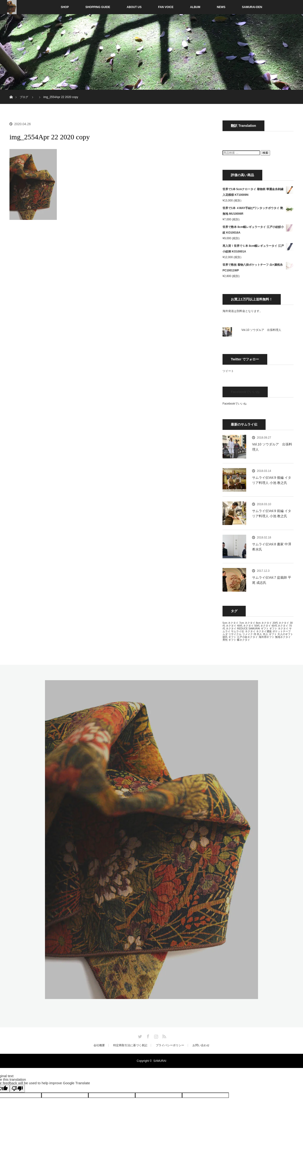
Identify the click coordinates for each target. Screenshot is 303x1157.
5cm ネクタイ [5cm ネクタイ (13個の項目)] (230, 622)
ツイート (228, 371)
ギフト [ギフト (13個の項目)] (265, 628)
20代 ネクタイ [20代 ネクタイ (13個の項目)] (280, 622)
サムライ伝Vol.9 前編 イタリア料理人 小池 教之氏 (271, 513)
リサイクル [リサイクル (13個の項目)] (234, 634)
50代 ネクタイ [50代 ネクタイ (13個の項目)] (262, 625)
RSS (163, 1035)
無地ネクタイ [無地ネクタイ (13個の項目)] (283, 637)
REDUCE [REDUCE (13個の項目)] (242, 628)
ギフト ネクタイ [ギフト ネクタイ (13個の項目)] (278, 628)
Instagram (155, 1035)
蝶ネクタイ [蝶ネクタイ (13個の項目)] (243, 639)
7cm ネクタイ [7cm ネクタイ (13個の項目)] (247, 622)
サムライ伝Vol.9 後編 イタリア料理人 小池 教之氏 (271, 480)
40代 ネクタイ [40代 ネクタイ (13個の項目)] (245, 625)
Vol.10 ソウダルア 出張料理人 (261, 330)
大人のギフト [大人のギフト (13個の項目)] (285, 634)
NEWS (221, 7)
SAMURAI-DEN (252, 7)
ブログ (24, 97)
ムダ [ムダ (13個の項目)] (225, 634)
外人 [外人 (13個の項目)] (259, 634)
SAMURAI (159, 1061)
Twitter (139, 1035)
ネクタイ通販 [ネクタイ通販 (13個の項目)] (264, 631)
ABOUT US (134, 7)
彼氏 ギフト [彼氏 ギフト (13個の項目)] (229, 637)
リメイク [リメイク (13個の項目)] (247, 634)
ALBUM (195, 7)
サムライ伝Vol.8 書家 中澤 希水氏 (271, 546)
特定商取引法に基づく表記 (130, 1045)
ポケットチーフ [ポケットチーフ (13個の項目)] (281, 631)
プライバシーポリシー (170, 1045)
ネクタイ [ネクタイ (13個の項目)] (250, 631)
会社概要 (99, 1045)
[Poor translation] (17, 1089)
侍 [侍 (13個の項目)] (255, 634)
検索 (265, 152)
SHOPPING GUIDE (97, 7)
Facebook (147, 1035)
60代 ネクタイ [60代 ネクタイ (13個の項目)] (280, 625)
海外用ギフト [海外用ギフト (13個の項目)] (266, 637)
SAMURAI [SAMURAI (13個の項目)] (254, 628)
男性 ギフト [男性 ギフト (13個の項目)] (229, 639)
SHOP (55, 7)
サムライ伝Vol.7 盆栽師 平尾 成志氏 (271, 580)
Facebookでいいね (245, 392)
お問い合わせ (200, 1045)
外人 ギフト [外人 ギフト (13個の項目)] (270, 634)
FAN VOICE (166, 7)
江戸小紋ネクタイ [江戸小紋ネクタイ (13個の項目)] (247, 637)
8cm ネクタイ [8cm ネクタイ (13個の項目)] (264, 622)
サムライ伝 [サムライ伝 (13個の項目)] (237, 631)
